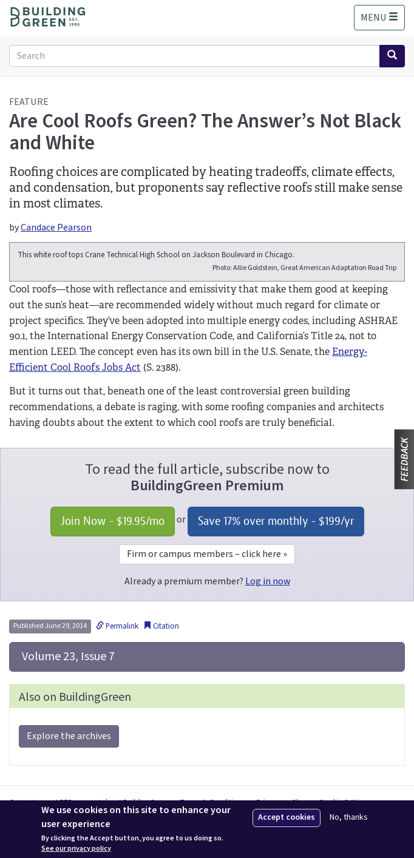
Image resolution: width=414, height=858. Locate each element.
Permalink (117, 626)
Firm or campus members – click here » (207, 554)
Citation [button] (161, 626)
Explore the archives (69, 736)
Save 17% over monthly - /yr (276, 521)
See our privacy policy (76, 849)
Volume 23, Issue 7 (67, 656)
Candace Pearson (56, 227)
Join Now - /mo (113, 521)
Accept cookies (286, 817)
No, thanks (349, 817)
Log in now (267, 581)
